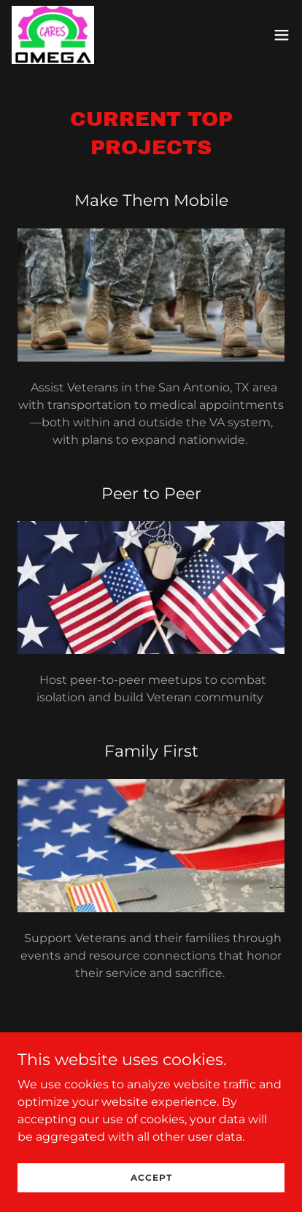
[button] (281, 34)
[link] (53, 35)
